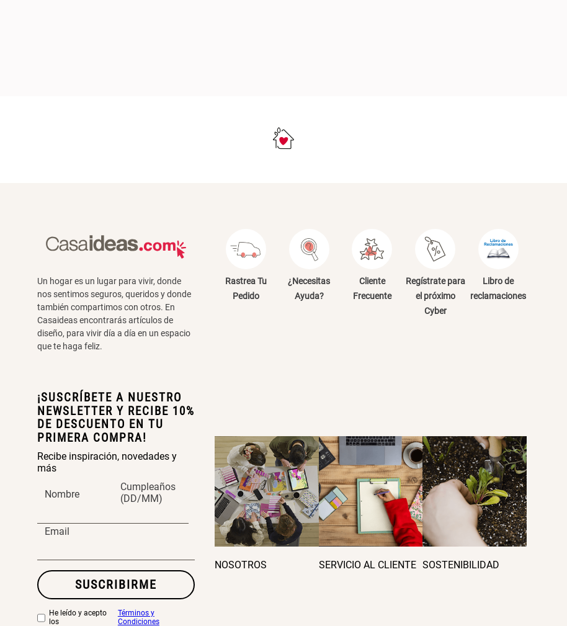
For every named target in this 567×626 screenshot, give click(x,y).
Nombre (62, 494)
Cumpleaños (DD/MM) (148, 493)
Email (57, 531)
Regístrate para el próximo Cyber (435, 296)
